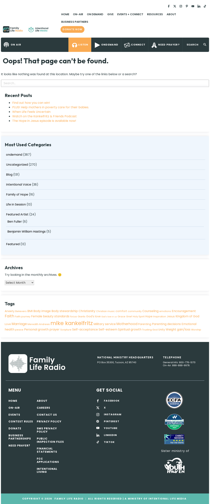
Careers (43, 408)
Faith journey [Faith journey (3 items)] (22, 316)
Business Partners (74, 22)
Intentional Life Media (167, 498)
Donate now (72, 29)
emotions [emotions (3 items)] (165, 311)
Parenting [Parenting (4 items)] (144, 324)
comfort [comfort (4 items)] (121, 311)
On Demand (95, 14)
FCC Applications (48, 460)
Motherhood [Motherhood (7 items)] (126, 323)
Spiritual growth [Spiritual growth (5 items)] (129, 329)
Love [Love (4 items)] (8, 324)
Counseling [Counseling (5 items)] (150, 311)
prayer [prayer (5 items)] (54, 329)
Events (14, 415)
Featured (13, 244)
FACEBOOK (112, 400)
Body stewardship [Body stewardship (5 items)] (64, 311)
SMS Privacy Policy (47, 430)
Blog (9, 174)
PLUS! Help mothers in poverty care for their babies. (50, 107)
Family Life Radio (53, 31)
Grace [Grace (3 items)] (121, 316)
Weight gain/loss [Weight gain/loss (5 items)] (178, 329)
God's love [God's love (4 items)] (93, 316)
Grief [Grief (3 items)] (129, 316)
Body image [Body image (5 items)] (42, 311)
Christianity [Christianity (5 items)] (87, 311)
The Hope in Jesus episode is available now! (44, 121)
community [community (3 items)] (135, 311)
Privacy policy (49, 421)
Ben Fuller (14, 221)
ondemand (14, 154)
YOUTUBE (110, 428)
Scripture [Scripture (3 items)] (65, 329)
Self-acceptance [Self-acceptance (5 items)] (85, 329)
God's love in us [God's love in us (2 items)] (109, 316)
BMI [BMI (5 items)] (30, 311)
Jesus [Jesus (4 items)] (171, 316)
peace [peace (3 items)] (19, 329)
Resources (155, 14)
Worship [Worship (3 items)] (196, 329)
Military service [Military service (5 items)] (105, 324)
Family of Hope (17, 194)
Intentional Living (47, 470)
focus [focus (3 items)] (73, 316)
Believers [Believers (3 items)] (21, 311)
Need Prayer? (19, 445)
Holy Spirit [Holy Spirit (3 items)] (139, 316)
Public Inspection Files (50, 440)
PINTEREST (111, 421)
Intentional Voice (18, 184)
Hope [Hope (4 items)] (149, 316)
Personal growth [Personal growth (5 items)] (36, 329)
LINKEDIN (110, 435)
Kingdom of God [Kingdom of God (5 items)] (187, 316)
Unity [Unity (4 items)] (161, 329)
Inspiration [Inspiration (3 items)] (159, 316)
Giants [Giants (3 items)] (81, 316)
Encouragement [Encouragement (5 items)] (184, 311)
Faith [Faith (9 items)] (9, 316)
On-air (14, 408)
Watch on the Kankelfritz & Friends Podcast (44, 116)
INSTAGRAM (112, 414)
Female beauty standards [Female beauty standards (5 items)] (50, 316)
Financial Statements (47, 450)
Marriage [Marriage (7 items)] (19, 323)
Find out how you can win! (31, 103)
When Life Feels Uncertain (31, 112)
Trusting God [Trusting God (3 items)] (150, 329)
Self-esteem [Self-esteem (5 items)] (108, 329)
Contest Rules (20, 421)
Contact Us (47, 415)
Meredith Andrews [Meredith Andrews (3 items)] (39, 324)
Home (65, 14)
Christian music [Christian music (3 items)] (105, 311)
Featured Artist (17, 214)
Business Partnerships (19, 437)
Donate (14, 428)
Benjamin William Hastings (26, 231)
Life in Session (16, 204)
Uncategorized (17, 164)
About (171, 14)
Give (110, 14)
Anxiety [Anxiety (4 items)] (10, 311)
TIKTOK (109, 442)
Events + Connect (130, 14)
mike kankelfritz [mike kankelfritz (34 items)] (72, 323)
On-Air (78, 14)
